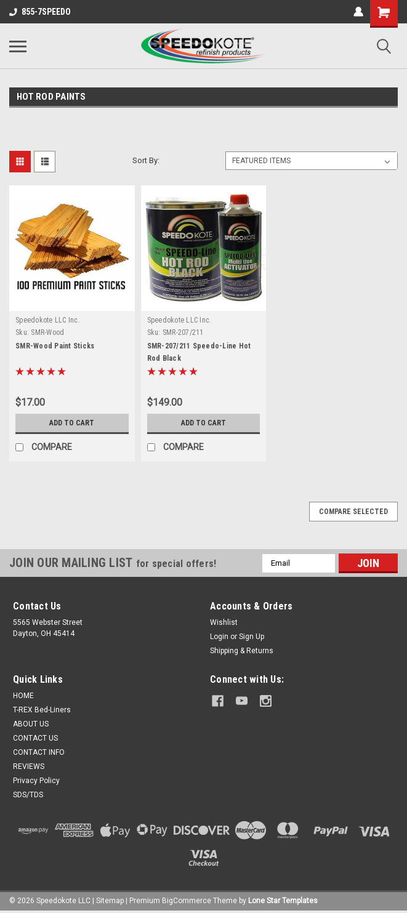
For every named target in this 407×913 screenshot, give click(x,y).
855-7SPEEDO (40, 12)
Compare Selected (353, 511)
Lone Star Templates (283, 900)
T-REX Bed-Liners (42, 710)
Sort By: (145, 160)
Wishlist (224, 622)
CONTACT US (35, 738)
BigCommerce (186, 900)
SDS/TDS (28, 794)
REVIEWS (28, 766)
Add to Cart (71, 423)
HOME (23, 695)
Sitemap (110, 900)
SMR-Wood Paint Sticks (54, 346)
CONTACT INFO (39, 752)
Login (219, 636)
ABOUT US (31, 724)
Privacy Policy (36, 780)
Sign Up (251, 636)
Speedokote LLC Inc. (47, 320)
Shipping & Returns (241, 650)
